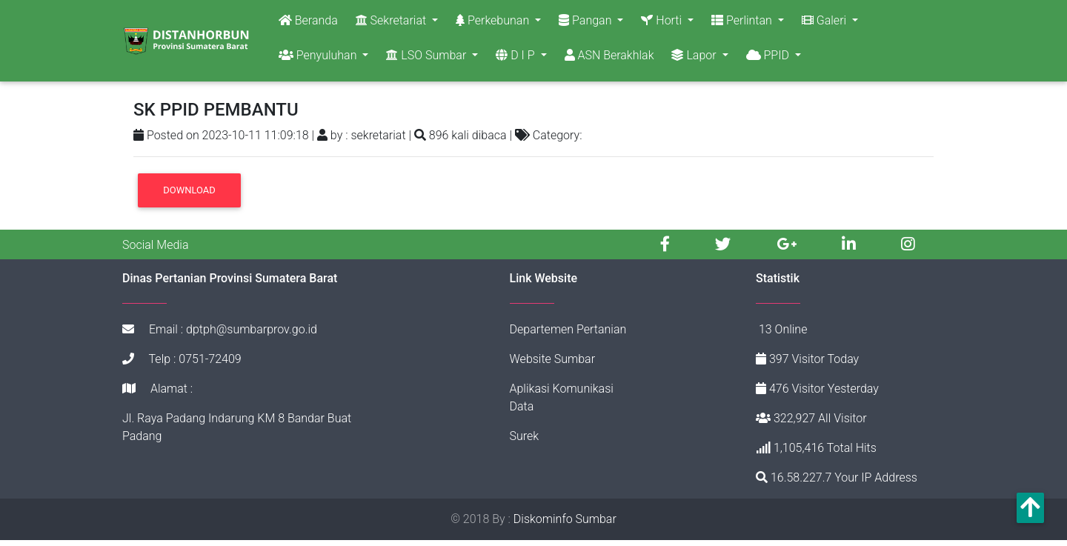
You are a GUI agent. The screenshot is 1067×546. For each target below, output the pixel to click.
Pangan (586, 23)
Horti (663, 23)
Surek (524, 442)
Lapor (695, 58)
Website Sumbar (553, 365)
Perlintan (743, 23)
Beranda (308, 23)
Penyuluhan (319, 58)
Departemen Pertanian (568, 335)
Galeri (825, 23)
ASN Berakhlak (609, 58)
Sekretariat (392, 23)
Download (189, 196)
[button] (1030, 508)
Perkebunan (494, 23)
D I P (516, 58)
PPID (769, 58)
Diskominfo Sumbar (564, 525)
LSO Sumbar (427, 58)
